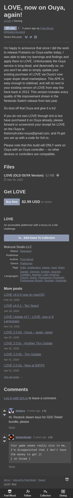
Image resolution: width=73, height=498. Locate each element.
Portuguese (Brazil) (31, 280)
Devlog (63, 493)
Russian (49, 280)
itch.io (7, 479)
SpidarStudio (23, 437)
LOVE (7, 20)
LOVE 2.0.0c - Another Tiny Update (28, 343)
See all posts (11, 377)
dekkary (20, 410)
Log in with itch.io (16, 398)
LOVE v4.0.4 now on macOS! (24, 294)
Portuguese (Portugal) (51, 277)
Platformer (26, 263)
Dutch (33, 277)
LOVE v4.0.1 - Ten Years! (21, 305)
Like (10, 28)
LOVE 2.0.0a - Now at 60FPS (24, 365)
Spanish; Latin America (45, 274)
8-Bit (23, 267)
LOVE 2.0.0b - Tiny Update (22, 354)
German (35, 271)
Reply (12, 427)
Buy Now (12, 201)
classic (46, 267)
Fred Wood (46, 28)
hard (54, 267)
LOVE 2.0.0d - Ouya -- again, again (28, 332)
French (24, 277)
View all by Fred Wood (24, 479)
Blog (14, 484)
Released (25, 251)
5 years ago (33, 410)
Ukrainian (60, 280)
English (45, 271)
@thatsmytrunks (14, 32)
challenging (33, 267)
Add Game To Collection (36, 238)
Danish (24, 271)
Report (41, 479)
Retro (61, 267)
